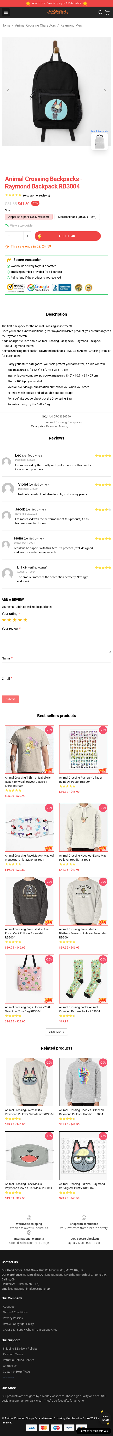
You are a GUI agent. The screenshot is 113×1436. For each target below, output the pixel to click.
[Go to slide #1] (46, 162)
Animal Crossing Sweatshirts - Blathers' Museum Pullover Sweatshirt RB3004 (83, 933)
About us (8, 1306)
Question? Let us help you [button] (94, 1431)
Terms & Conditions (15, 1312)
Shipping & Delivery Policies (20, 1348)
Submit (10, 699)
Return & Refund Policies (18, 1360)
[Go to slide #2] (67, 162)
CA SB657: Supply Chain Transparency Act (30, 1329)
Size (8, 210)
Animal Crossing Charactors (35, 25)
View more (56, 1031)
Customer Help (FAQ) (16, 1371)
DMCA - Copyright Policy (18, 1324)
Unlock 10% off (105, 1418)
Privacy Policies (13, 1318)
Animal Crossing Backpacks (64, 422)
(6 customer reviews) (36, 195)
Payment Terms (13, 1354)
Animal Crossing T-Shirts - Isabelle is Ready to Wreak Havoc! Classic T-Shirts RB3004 (28, 781)
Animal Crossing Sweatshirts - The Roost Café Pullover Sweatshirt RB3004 (27, 933)
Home (6, 25)
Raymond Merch (72, 25)
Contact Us (10, 1365)
